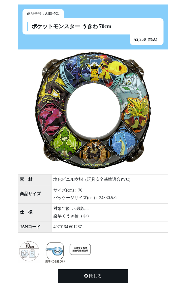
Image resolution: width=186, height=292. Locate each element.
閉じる (93, 276)
